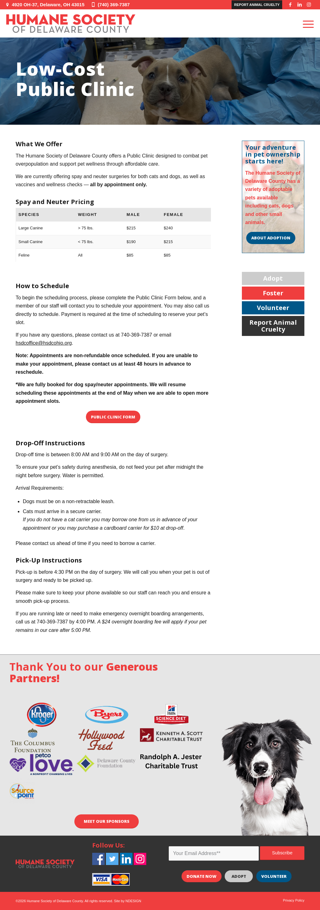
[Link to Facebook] (290, 4)
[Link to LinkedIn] (299, 4)
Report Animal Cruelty (256, 5)
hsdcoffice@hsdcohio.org (44, 343)
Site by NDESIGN (127, 901)
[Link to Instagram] (309, 4)
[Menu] (306, 23)
